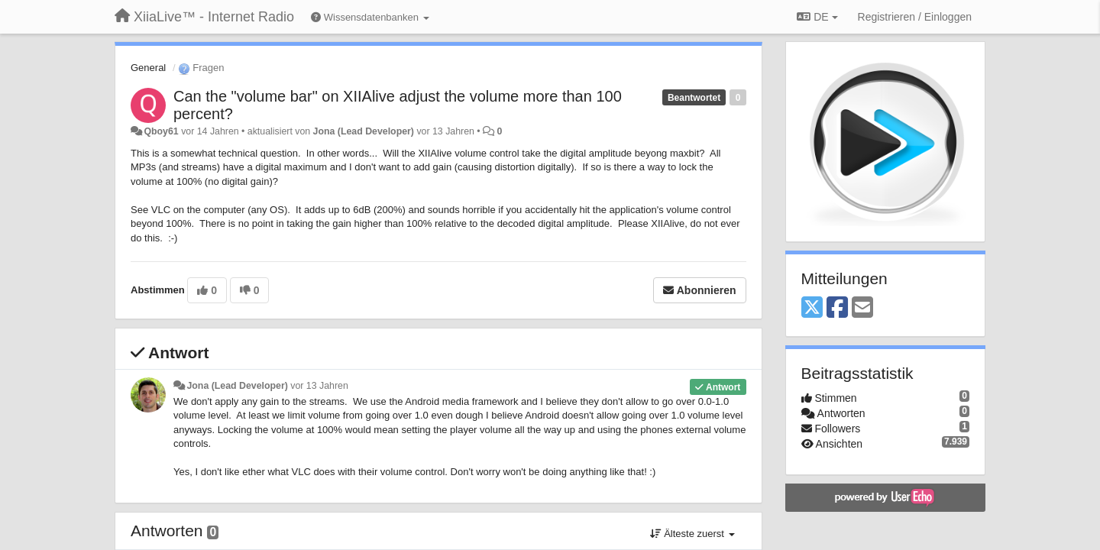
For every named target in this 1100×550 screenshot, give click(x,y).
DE (817, 17)
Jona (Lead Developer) (363, 131)
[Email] (862, 308)
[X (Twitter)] (812, 308)
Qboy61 (161, 131)
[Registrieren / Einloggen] (915, 17)
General (148, 67)
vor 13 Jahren (319, 385)
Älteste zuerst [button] (692, 533)
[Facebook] (837, 308)
